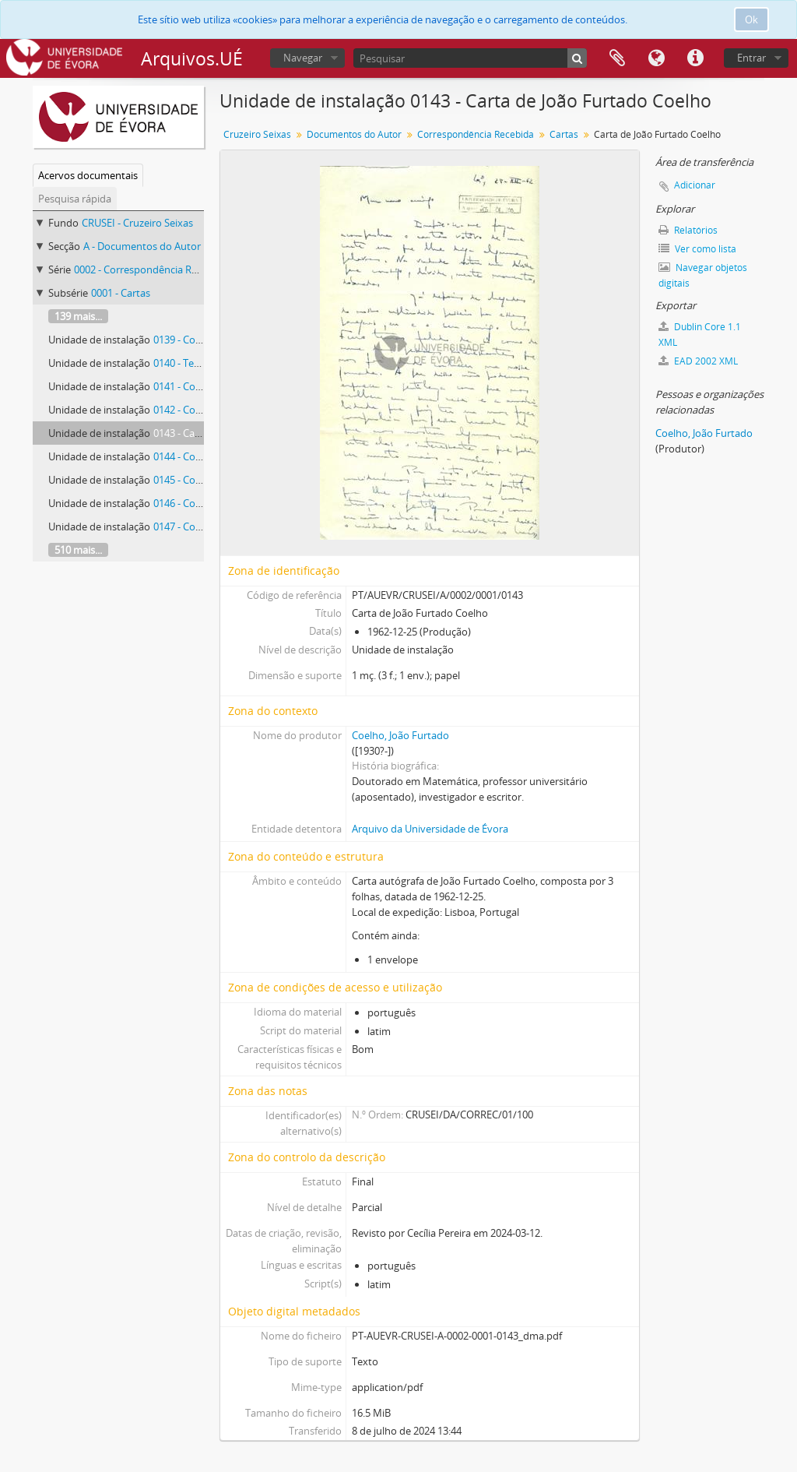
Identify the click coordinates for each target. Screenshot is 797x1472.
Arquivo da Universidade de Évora (430, 829)
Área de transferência (617, 58)
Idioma (656, 58)
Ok (751, 19)
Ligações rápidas (695, 58)
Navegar (302, 58)
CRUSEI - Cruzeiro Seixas (137, 223)
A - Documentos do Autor (142, 246)
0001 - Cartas (120, 293)
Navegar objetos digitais (702, 275)
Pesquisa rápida (74, 199)
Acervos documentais (88, 175)
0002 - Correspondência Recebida (150, 269)
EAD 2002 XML (698, 361)
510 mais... (78, 550)
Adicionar (694, 185)
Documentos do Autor (354, 134)
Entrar (751, 58)
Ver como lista (697, 248)
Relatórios (688, 230)
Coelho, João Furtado (400, 735)
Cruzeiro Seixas (257, 134)
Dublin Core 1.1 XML (699, 334)
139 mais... (78, 316)
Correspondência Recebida (475, 134)
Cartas (563, 134)
